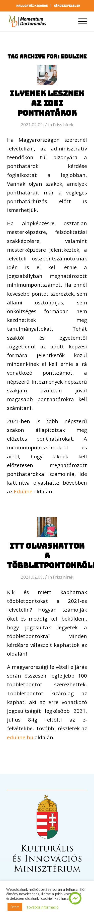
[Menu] (80, 21)
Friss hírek (63, 124)
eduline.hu (20, 737)
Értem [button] (15, 907)
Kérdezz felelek (67, 5)
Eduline (23, 491)
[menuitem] (32, 5)
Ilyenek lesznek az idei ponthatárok (47, 103)
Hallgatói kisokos (32, 5)
